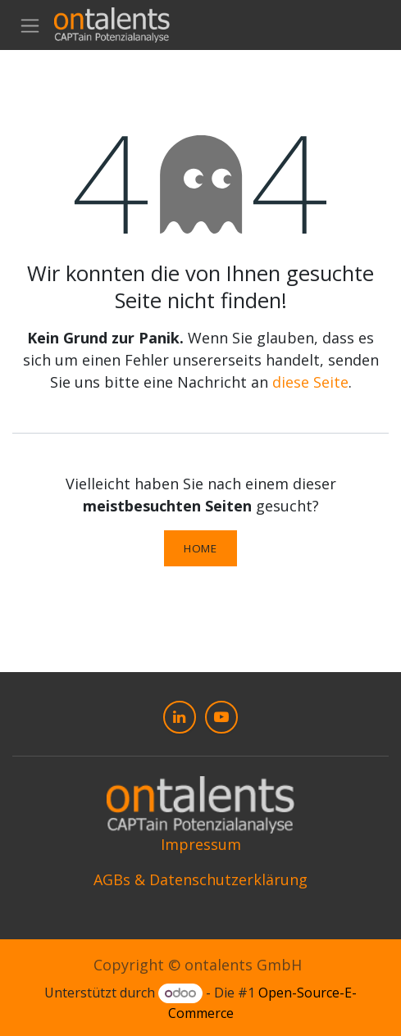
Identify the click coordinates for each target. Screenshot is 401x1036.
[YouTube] (221, 717)
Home (200, 548)
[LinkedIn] (179, 717)
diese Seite (310, 382)
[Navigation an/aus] (30, 25)
